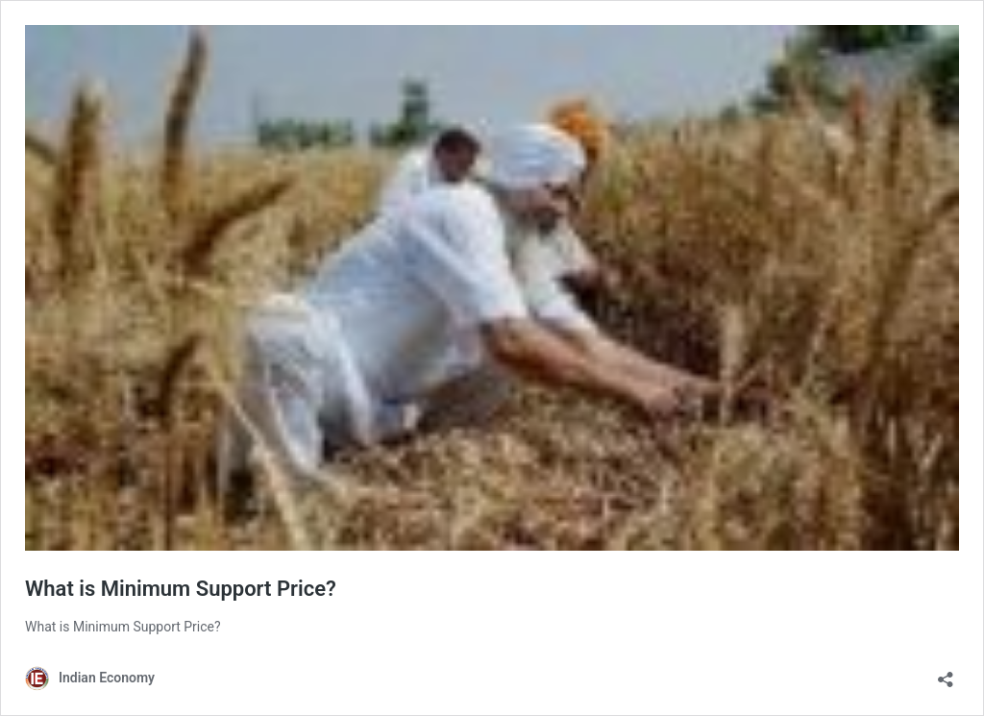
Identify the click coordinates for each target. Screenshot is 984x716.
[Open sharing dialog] (945, 673)
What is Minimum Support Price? (180, 589)
